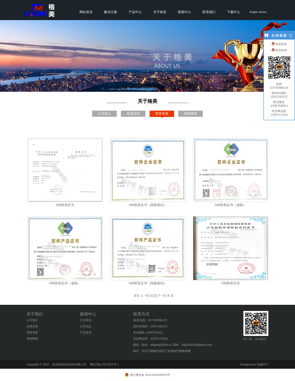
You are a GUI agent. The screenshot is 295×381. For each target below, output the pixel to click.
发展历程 (133, 113)
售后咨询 (279, 50)
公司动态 (85, 326)
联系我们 (209, 12)
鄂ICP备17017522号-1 (104, 364)
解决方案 (110, 12)
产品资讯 (85, 332)
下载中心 (233, 12)
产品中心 (135, 12)
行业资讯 (85, 320)
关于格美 (159, 12)
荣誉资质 (161, 113)
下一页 (162, 295)
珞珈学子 (262, 364)
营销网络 (190, 113)
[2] (155, 295)
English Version (258, 12)
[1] (151, 295)
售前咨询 (279, 44)
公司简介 (104, 113)
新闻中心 (184, 12)
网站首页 (86, 12)
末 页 (170, 295)
